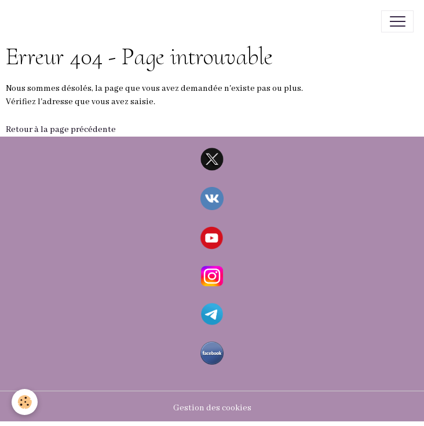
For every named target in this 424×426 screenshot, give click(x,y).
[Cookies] (25, 402)
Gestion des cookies (212, 408)
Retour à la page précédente (61, 129)
